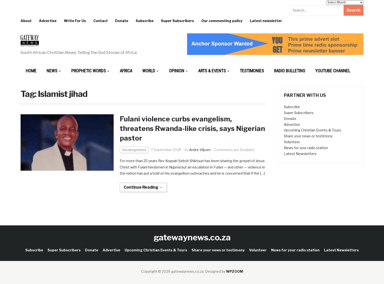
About (26, 21)
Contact (100, 21)
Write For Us (75, 21)
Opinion (176, 70)
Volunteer (292, 142)
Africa (126, 70)
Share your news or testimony (308, 136)
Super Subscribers (177, 21)
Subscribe (145, 21)
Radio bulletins (289, 70)
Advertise (48, 21)
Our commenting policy (221, 21)
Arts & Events (212, 70)
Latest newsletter (266, 21)
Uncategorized (134, 150)
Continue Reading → (143, 187)
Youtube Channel (332, 70)
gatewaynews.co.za (192, 237)
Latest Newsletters (300, 154)
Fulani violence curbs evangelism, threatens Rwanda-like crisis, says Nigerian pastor (192, 128)
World (148, 70)
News (52, 70)
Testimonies (252, 70)
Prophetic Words (88, 70)
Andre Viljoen (200, 150)
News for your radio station (306, 148)
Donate (121, 21)
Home (31, 70)
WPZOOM (234, 271)
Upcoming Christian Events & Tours (312, 130)
